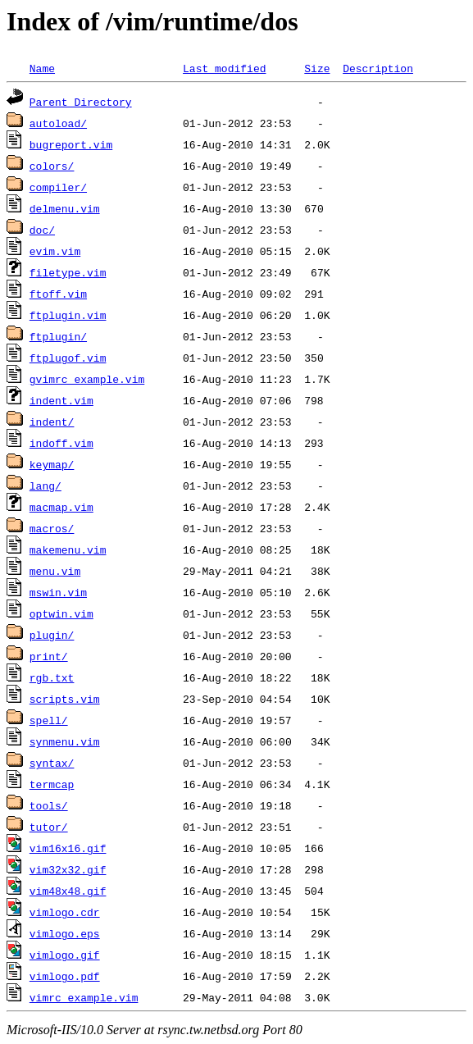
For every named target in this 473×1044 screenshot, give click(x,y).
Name (42, 68)
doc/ (42, 229)
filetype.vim (68, 272)
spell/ (49, 720)
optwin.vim (61, 613)
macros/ (52, 528)
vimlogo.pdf (65, 976)
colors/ (52, 165)
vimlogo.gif (65, 954)
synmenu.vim (65, 741)
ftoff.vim (58, 293)
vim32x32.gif (68, 869)
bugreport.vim (71, 144)
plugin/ (52, 634)
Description (378, 68)
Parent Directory (81, 101)
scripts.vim (65, 698)
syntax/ (52, 762)
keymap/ (52, 464)
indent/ (52, 421)
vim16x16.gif (68, 848)
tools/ (49, 805)
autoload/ (58, 123)
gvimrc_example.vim (87, 379)
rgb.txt (52, 677)
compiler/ (58, 187)
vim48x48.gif (68, 890)
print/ (49, 656)
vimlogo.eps (65, 933)
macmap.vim (61, 506)
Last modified (224, 68)
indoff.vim (61, 442)
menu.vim (55, 570)
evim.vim (55, 251)
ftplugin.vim (68, 315)
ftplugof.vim (68, 357)
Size (317, 68)
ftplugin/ (58, 336)
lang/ (45, 485)
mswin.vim (58, 592)
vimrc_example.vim (84, 997)
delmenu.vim (65, 208)
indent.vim (61, 400)
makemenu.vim (68, 549)
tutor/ (49, 826)
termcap (52, 784)
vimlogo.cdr (65, 912)
